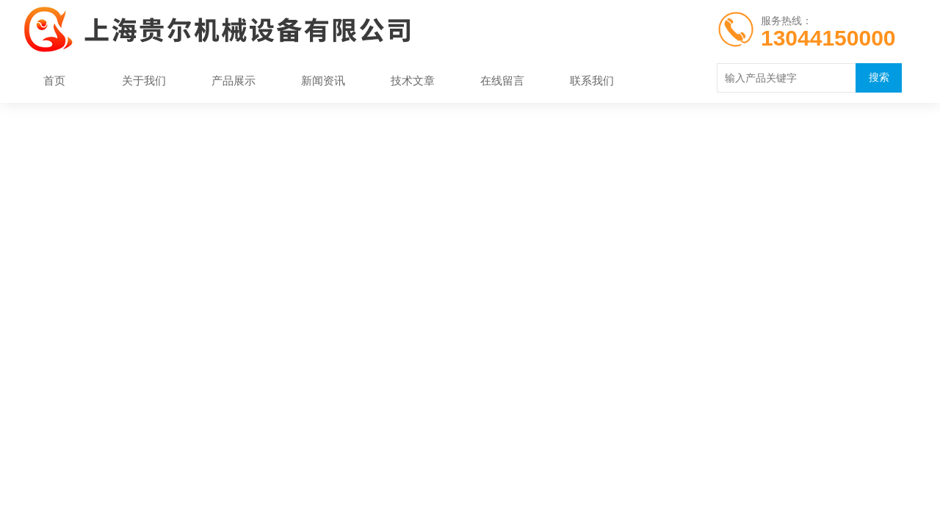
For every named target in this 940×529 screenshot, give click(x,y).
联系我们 (592, 80)
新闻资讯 (323, 80)
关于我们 (144, 80)
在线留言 (502, 80)
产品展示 (234, 80)
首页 (54, 80)
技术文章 (413, 80)
